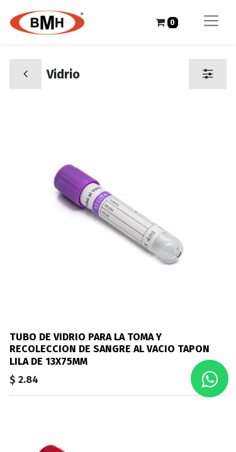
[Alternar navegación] (211, 22)
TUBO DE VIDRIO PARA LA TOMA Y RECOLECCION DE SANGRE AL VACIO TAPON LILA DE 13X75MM (109, 349)
